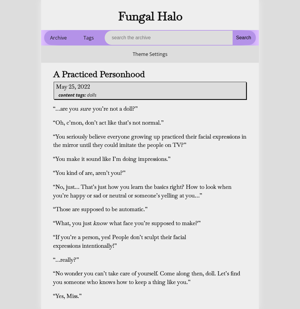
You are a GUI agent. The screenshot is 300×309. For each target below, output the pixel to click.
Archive (58, 37)
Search (243, 37)
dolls (91, 95)
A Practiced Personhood (99, 74)
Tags (88, 37)
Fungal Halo (150, 16)
